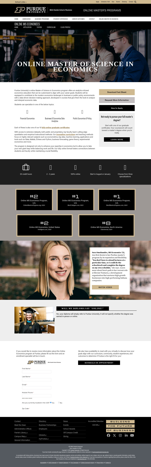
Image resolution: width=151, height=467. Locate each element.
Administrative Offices (22, 429)
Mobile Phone (27, 393)
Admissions (27, 19)
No (61, 403)
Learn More (117, 139)
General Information (22, 440)
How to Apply (117, 108)
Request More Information (117, 100)
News (65, 421)
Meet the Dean (20, 425)
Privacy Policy (100, 463)
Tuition (39, 27)
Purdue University (75, 450)
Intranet (42, 435)
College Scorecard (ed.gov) (87, 463)
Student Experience (60, 19)
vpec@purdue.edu (82, 459)
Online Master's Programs (102, 10)
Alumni (118, 2)
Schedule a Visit (105, 2)
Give (113, 2)
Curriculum (51, 27)
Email (24, 385)
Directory (124, 2)
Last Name (26, 377)
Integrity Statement (63, 463)
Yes (53, 403)
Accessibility (43, 463)
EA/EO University (53, 463)
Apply (97, 2)
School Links (21, 2)
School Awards (69, 429)
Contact (131, 2)
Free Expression (75, 463)
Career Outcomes (78, 19)
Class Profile (65, 27)
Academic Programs (42, 19)
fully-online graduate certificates (56, 127)
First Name (26, 369)
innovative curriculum (65, 134)
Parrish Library (20, 432)
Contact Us (108, 463)
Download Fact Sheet (116, 92)
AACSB (95, 425)
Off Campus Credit (70, 432)
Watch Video (105, 287)
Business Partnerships (47, 425)
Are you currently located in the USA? (36, 403)
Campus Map (19, 436)
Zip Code (25, 409)
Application (27, 27)
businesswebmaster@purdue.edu (100, 452)
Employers (43, 429)
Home (16, 19)
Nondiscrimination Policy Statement (79, 457)
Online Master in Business (108, 19)
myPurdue (43, 438)
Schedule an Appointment (99, 363)
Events (66, 425)
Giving (65, 436)
